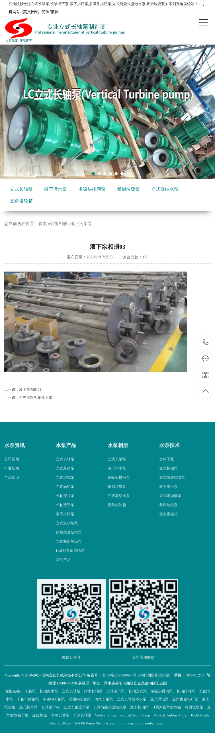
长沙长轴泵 (82, 715)
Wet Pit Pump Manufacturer (95, 723)
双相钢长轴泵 (80, 699)
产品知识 (11, 483)
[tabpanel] (107, 112)
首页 (42, 223)
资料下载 (166, 465)
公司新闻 (11, 465)
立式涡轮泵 (65, 493)
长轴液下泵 (116, 691)
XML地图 (146, 675)
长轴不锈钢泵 (28, 699)
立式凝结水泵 (165, 189)
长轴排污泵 (186, 691)
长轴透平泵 (65, 511)
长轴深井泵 (65, 502)
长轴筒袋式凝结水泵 (110, 707)
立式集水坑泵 (67, 529)
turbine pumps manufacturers (142, 723)
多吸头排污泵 (92, 189)
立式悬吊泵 (65, 474)
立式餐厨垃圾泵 (69, 547)
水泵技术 (169, 451)
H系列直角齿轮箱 (70, 557)
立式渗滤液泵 (170, 502)
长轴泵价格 (51, 707)
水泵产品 (66, 451)
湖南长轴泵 (60, 715)
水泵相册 (118, 451)
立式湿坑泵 (65, 483)
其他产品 (63, 566)
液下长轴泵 (140, 707)
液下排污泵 (65, 520)
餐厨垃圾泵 (128, 189)
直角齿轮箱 (21, 200)
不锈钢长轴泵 (54, 699)
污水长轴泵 (93, 691)
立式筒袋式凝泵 (172, 483)
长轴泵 (31, 691)
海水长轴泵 (104, 699)
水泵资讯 (14, 451)
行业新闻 (11, 474)
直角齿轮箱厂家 (185, 699)
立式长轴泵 (21, 189)
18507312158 (205, 342)
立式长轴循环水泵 (132, 699)
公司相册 (58, 223)
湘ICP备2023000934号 (119, 675)
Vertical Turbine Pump (171, 715)
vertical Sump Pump (135, 715)
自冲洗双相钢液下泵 (35, 397)
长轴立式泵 (138, 691)
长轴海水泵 (49, 691)
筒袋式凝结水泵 (69, 538)
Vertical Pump (106, 715)
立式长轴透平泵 (77, 707)
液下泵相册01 (30, 389)
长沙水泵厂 (164, 675)
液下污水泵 (55, 189)
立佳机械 (40, 715)
